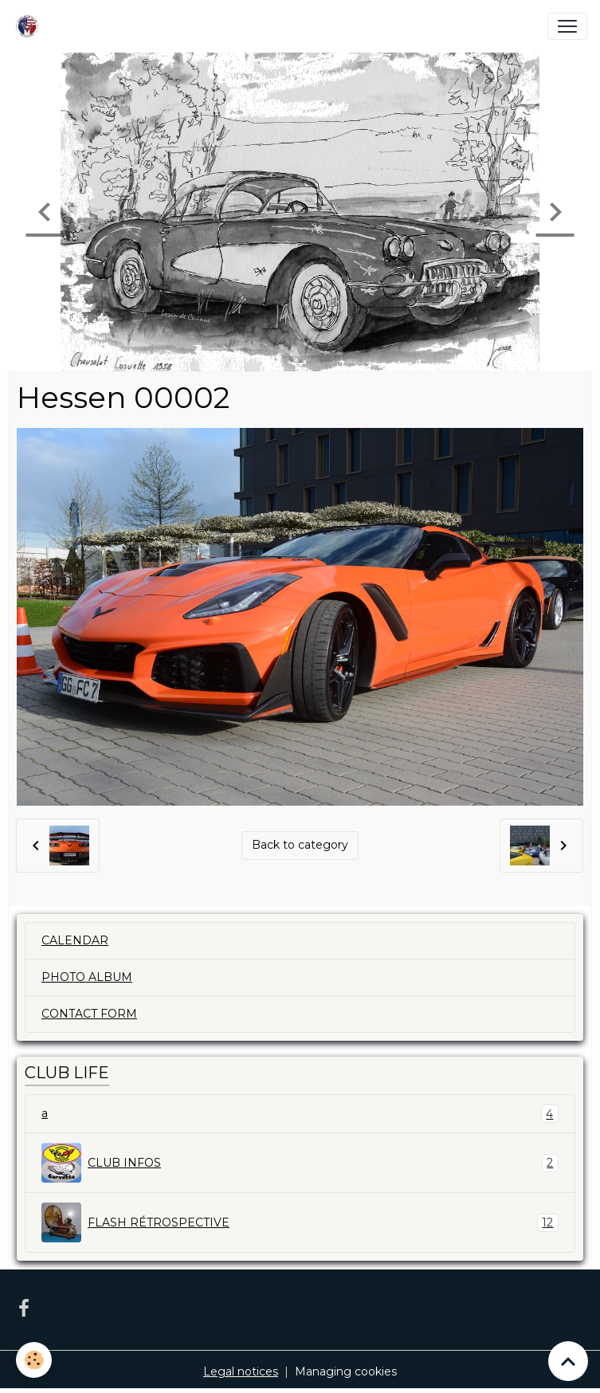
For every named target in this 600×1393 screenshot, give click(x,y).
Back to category (300, 845)
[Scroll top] (568, 1361)
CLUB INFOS (300, 1163)
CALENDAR (74, 940)
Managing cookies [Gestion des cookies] (346, 1371)
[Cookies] (34, 1360)
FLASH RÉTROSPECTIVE (300, 1222)
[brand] (30, 26)
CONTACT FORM (89, 1013)
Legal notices (240, 1371)
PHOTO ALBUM (86, 977)
